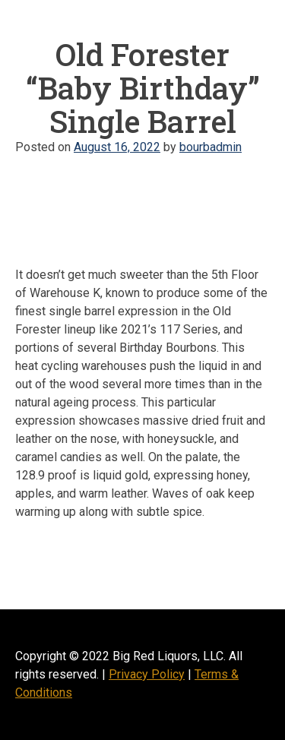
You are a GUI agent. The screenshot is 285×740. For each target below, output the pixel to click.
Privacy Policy (147, 674)
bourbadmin (210, 147)
